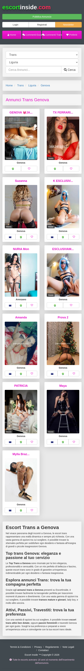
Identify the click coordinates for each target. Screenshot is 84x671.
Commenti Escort (31, 35)
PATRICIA (21, 385)
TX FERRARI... (63, 112)
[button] (13, 168)
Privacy (38, 647)
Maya (63, 385)
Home (12, 35)
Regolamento (52, 647)
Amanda (21, 317)
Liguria (32, 85)
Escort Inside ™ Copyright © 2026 (42, 655)
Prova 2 (63, 317)
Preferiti (71, 35)
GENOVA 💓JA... (21, 112)
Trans (20, 85)
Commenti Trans (51, 35)
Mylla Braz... (20, 454)
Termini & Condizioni (20, 647)
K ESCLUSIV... (63, 181)
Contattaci (43, 650)
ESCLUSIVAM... (63, 249)
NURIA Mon (21, 249)
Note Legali (68, 647)
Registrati (42, 24)
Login (15, 24)
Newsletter (68, 24)
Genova (45, 85)
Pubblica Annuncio (42, 16)
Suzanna (21, 181)
